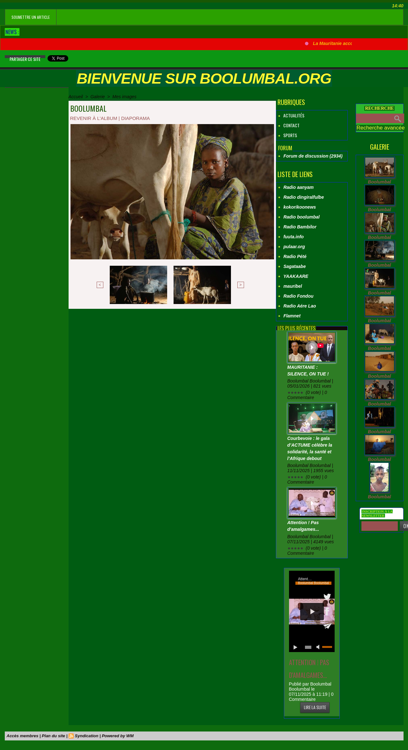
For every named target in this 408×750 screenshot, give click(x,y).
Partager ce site (25, 59)
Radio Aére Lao (299, 305)
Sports (287, 135)
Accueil (76, 96)
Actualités (291, 115)
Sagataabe (294, 266)
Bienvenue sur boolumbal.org (204, 78)
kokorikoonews (299, 207)
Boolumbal (379, 181)
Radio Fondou (298, 296)
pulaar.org (294, 246)
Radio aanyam (298, 187)
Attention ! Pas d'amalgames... (309, 668)
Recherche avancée (381, 128)
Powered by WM (118, 735)
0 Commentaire (311, 697)
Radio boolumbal (301, 216)
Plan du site (53, 735)
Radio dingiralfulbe (303, 197)
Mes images (124, 96)
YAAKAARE (295, 276)
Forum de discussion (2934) (312, 156)
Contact (289, 125)
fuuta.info (293, 236)
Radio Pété (294, 256)
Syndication (87, 735)
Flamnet (291, 315)
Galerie (97, 96)
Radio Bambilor (299, 226)
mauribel (292, 286)
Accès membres (23, 735)
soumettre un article (30, 17)
